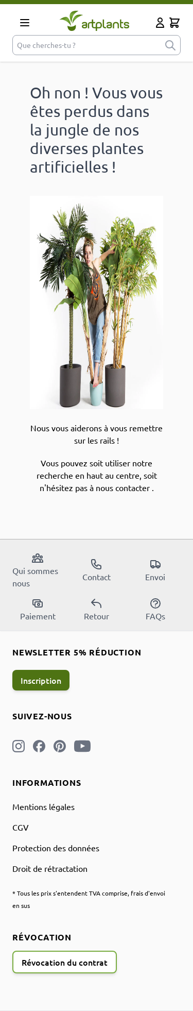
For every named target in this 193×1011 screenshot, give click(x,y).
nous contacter (123, 487)
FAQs (155, 609)
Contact (96, 570)
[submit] (170, 45)
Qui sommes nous (35, 570)
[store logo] (94, 20)
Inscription (41, 680)
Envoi (155, 570)
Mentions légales (43, 806)
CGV (20, 827)
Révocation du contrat (65, 962)
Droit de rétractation (49, 868)
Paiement (38, 609)
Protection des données (55, 847)
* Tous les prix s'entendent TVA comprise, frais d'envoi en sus (88, 899)
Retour (96, 609)
